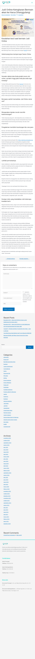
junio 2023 (6, 479)
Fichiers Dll (6, 385)
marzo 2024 (6, 468)
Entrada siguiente (24, 258)
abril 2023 (6, 484)
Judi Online (6, 403)
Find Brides (6, 387)
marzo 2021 (6, 516)
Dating (5, 371)
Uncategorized (7, 426)
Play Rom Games (7, 412)
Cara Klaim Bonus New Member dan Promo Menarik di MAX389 (17, 333)
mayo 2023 (6, 482)
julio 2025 (6, 447)
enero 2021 (6, 521)
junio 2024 (6, 461)
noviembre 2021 (7, 498)
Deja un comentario (6, 14)
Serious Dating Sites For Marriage (11, 417)
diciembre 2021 (7, 496)
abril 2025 (6, 454)
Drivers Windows (7, 382)
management (6, 408)
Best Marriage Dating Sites (9, 361)
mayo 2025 (6, 452)
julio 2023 (6, 477)
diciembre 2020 (7, 523)
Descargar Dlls (7, 373)
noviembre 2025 (7, 438)
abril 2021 (6, 514)
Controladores (7, 368)
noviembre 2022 (7, 491)
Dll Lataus (6, 375)
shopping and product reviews (10, 419)
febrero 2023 (7, 489)
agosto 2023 (6, 475)
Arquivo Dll (6, 359)
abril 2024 (6, 465)
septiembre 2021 (7, 502)
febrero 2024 (7, 470)
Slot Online (13, 14)
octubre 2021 (7, 500)
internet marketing (8, 401)
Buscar (3, 344)
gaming (5, 394)
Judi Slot (6, 405)
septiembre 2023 (7, 472)
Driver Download (7, 380)
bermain (21, 84)
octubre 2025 (7, 440)
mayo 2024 (6, 463)
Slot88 (5, 424)
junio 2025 (6, 449)
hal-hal (25, 50)
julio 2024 (6, 459)
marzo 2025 (6, 456)
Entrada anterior (10, 258)
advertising (6, 357)
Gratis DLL (6, 396)
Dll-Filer (5, 378)
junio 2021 (6, 509)
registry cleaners (7, 415)
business (6, 364)
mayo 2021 (6, 512)
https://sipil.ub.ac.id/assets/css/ (25, 140)
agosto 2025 (6, 445)
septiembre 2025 (7, 442)
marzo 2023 (6, 486)
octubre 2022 (7, 493)
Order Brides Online (8, 410)
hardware (6, 398)
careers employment (8, 366)
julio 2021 (6, 507)
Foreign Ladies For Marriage (10, 391)
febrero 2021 (7, 519)
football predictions (8, 389)
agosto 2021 (6, 505)
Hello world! (19, 535)
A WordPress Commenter (9, 535)
